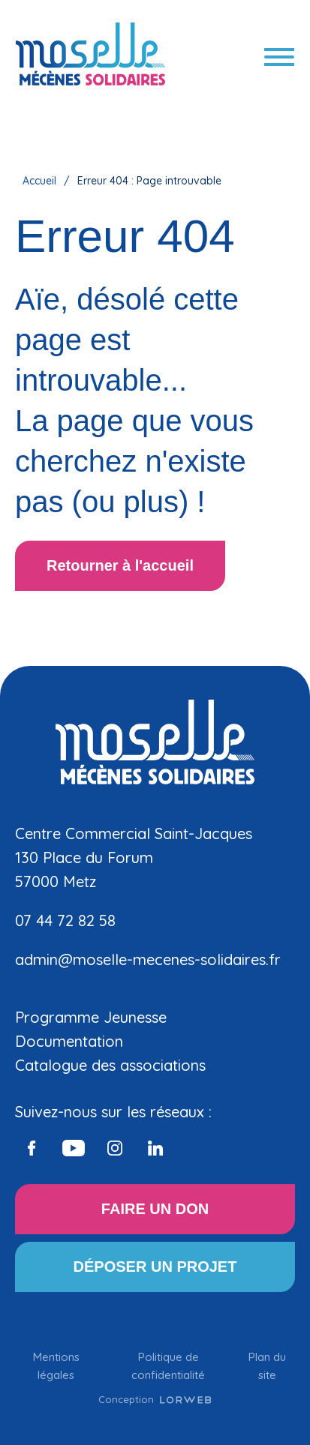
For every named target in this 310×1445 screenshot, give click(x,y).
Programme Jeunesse (91, 1017)
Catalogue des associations (110, 1065)
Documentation (69, 1041)
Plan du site (267, 1366)
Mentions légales (56, 1366)
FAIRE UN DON (155, 1209)
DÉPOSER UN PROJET (155, 1266)
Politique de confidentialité (168, 1366)
